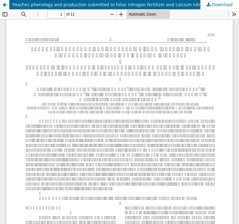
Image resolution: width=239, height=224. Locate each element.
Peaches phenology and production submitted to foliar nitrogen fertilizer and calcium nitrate (109, 4)
